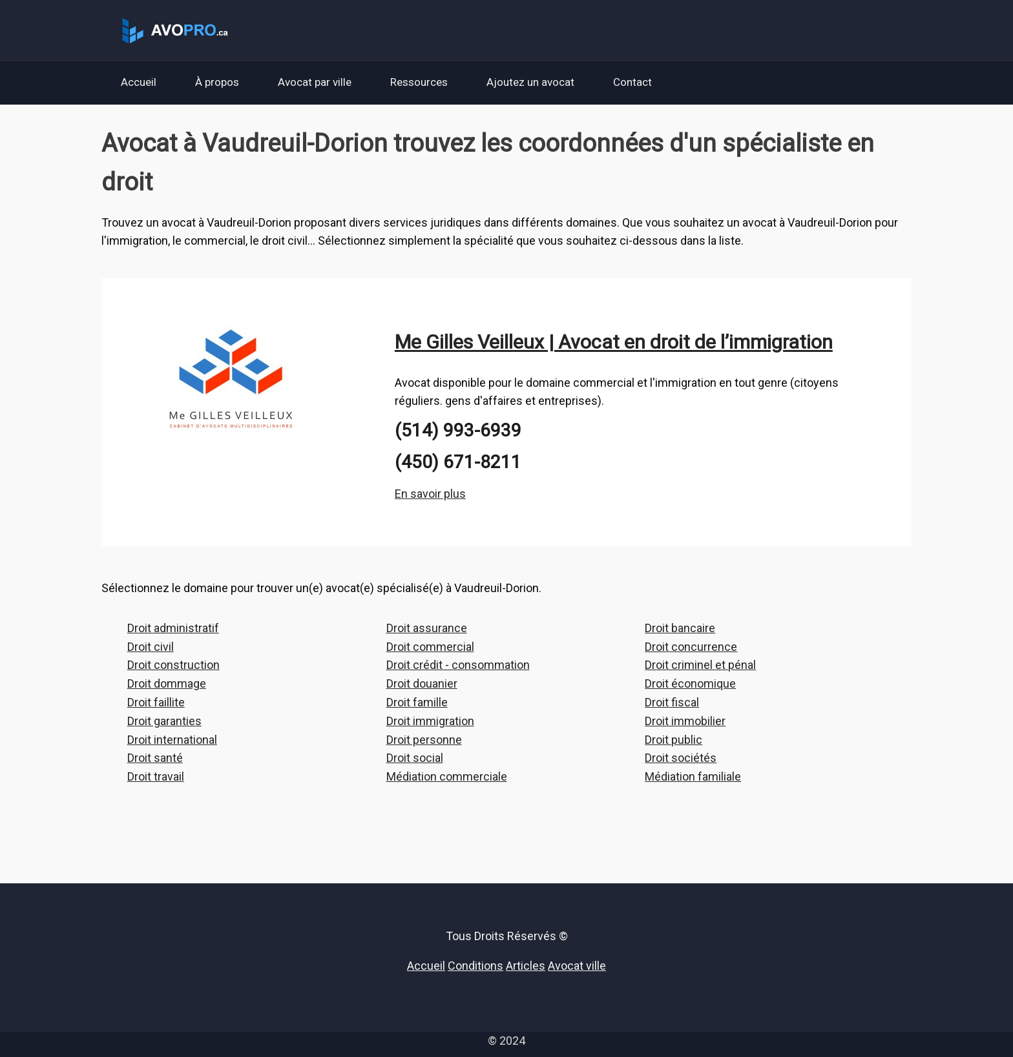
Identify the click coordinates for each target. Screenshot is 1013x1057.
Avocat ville (577, 965)
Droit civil (150, 646)
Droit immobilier (685, 721)
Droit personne (424, 739)
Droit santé (155, 758)
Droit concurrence (691, 646)
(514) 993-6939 (458, 430)
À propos (217, 82)
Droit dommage (166, 683)
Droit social (414, 758)
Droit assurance (426, 628)
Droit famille (417, 702)
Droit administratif (173, 628)
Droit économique (690, 683)
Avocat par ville (314, 82)
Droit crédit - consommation (458, 665)
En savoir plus (430, 493)
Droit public (673, 739)
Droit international (172, 739)
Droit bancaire (680, 628)
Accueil (138, 82)
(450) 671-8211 (458, 462)
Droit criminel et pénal (700, 665)
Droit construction (173, 665)
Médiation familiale (693, 776)
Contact (632, 82)
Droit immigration (430, 721)
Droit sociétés (680, 758)
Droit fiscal (672, 702)
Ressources (419, 82)
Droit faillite (156, 702)
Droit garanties (164, 721)
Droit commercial (430, 646)
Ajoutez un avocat (530, 82)
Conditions (475, 965)
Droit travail (155, 776)
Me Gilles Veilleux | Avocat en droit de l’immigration (614, 342)
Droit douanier (421, 683)
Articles (525, 965)
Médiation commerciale (446, 776)
